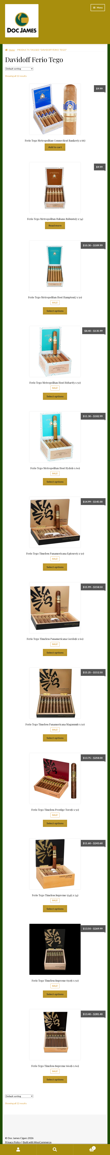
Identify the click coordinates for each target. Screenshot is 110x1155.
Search (55, 1149)
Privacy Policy (13, 1142)
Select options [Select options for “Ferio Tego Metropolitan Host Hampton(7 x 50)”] (55, 310)
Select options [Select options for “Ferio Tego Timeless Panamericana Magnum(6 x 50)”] (55, 737)
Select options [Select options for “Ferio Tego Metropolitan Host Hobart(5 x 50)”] (55, 396)
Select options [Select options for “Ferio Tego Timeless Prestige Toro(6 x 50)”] (55, 823)
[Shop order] (19, 68)
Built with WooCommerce (37, 1142)
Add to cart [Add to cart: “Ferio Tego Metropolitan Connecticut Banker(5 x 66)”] (55, 147)
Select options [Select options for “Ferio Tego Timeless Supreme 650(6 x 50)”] (55, 994)
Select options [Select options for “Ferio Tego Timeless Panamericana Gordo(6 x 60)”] (55, 652)
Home (12, 49)
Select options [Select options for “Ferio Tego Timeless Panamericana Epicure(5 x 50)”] (55, 566)
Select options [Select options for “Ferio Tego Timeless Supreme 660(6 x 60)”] (55, 1079)
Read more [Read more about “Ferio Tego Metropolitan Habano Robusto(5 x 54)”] (55, 225)
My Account (18, 1149)
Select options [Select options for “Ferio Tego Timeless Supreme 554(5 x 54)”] (55, 908)
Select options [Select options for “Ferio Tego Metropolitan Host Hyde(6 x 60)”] (55, 481)
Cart (84, 1147)
